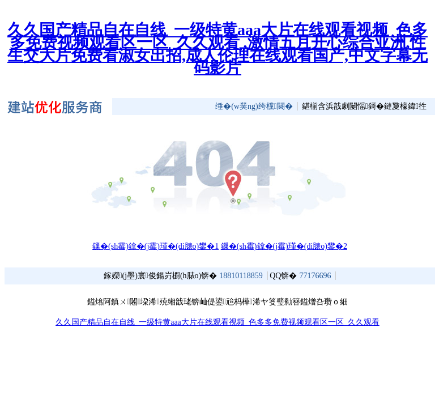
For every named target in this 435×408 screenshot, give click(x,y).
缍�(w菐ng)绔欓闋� (254, 106)
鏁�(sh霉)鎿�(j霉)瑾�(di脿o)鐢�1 (155, 246)
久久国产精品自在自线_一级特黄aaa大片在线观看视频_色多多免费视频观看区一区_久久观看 (217, 322)
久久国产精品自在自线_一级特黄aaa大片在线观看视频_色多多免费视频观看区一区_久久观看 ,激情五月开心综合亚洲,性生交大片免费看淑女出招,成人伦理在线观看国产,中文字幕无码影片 (217, 48)
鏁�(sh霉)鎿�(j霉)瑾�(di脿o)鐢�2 (284, 246)
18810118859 (240, 275)
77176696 (315, 275)
